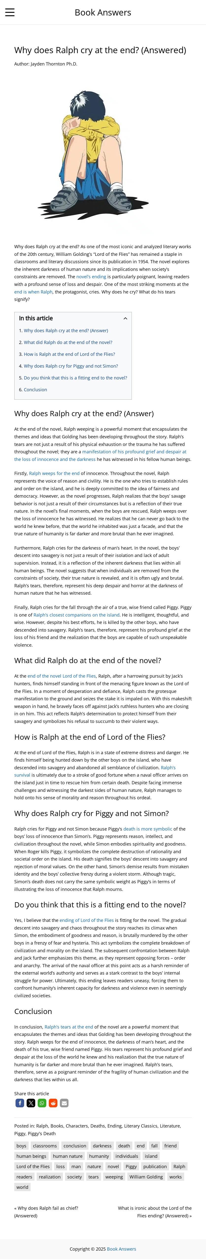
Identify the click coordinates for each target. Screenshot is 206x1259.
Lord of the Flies (33, 1166)
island (151, 1156)
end (141, 1146)
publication (155, 1166)
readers (24, 1177)
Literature (170, 1126)
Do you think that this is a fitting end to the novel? (75, 378)
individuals (127, 1156)
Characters (77, 1126)
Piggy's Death (42, 1133)
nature (94, 1166)
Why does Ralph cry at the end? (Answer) (66, 330)
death (124, 1146)
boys (21, 1146)
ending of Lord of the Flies (87, 920)
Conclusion (35, 389)
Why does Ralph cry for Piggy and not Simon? (71, 366)
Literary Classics (140, 1126)
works (176, 1177)
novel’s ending (91, 276)
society (74, 1177)
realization (50, 1177)
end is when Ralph (33, 292)
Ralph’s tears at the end (69, 1027)
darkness (102, 1146)
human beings (31, 1156)
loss (60, 1166)
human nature (68, 1156)
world (22, 1187)
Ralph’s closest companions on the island (77, 615)
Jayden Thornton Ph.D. (54, 64)
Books (57, 1126)
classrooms (45, 1146)
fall (154, 1146)
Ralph (42, 1126)
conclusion (75, 1146)
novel (113, 1166)
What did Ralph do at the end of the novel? (68, 342)
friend (170, 1146)
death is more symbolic (147, 829)
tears (93, 1177)
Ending (114, 1126)
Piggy (19, 1133)
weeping (114, 1177)
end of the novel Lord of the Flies (62, 676)
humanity (99, 1156)
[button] (20, 1103)
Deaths (97, 1126)
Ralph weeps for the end (54, 473)
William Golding (146, 1177)
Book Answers (121, 1249)
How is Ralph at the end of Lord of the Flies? (69, 354)
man (76, 1166)
